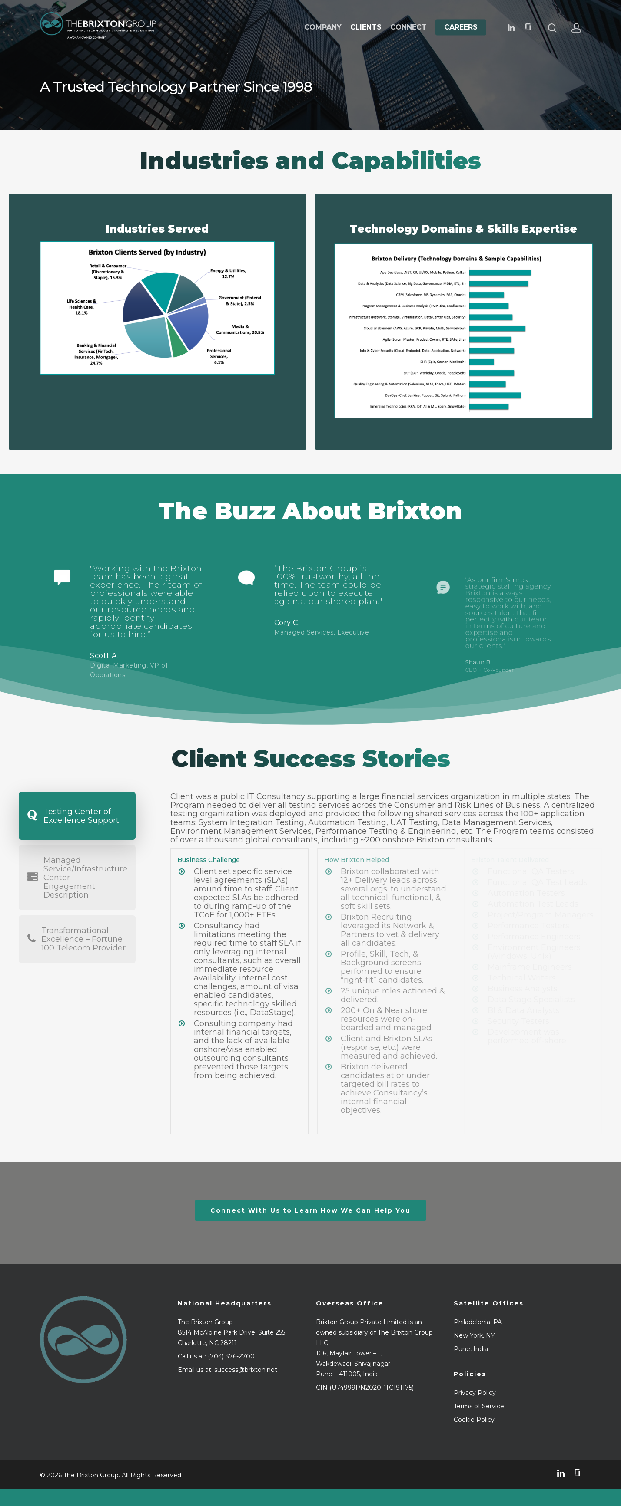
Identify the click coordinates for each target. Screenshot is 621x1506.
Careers (461, 27)
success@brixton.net (245, 1370)
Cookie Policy (474, 1420)
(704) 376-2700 (231, 1356)
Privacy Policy (475, 1393)
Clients (366, 27)
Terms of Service (479, 1406)
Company (323, 27)
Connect (408, 27)
